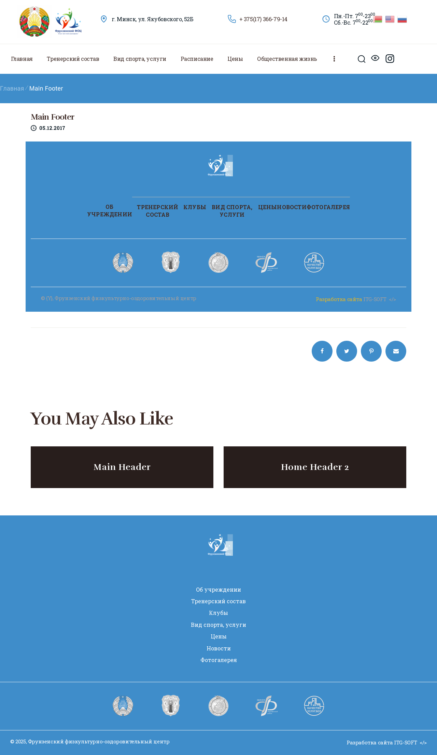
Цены (267, 207)
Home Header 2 (315, 467)
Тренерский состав (157, 210)
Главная (12, 88)
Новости (291, 207)
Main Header (122, 467)
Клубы (194, 207)
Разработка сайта (339, 299)
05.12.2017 (52, 128)
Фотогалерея (328, 207)
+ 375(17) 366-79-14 (263, 19)
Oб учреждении (109, 210)
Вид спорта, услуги (232, 210)
